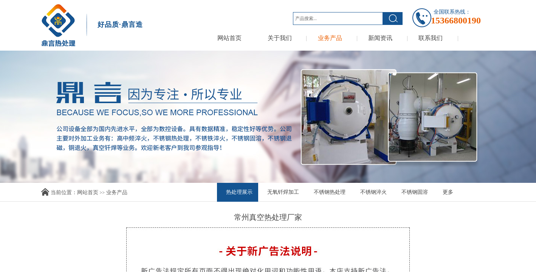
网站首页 (229, 38)
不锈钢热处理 (329, 192)
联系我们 (430, 38)
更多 (448, 192)
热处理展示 (239, 192)
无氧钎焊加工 (283, 192)
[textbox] (338, 18)
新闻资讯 (380, 38)
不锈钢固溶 (414, 192)
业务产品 (330, 38)
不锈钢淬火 (373, 192)
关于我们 (280, 38)
